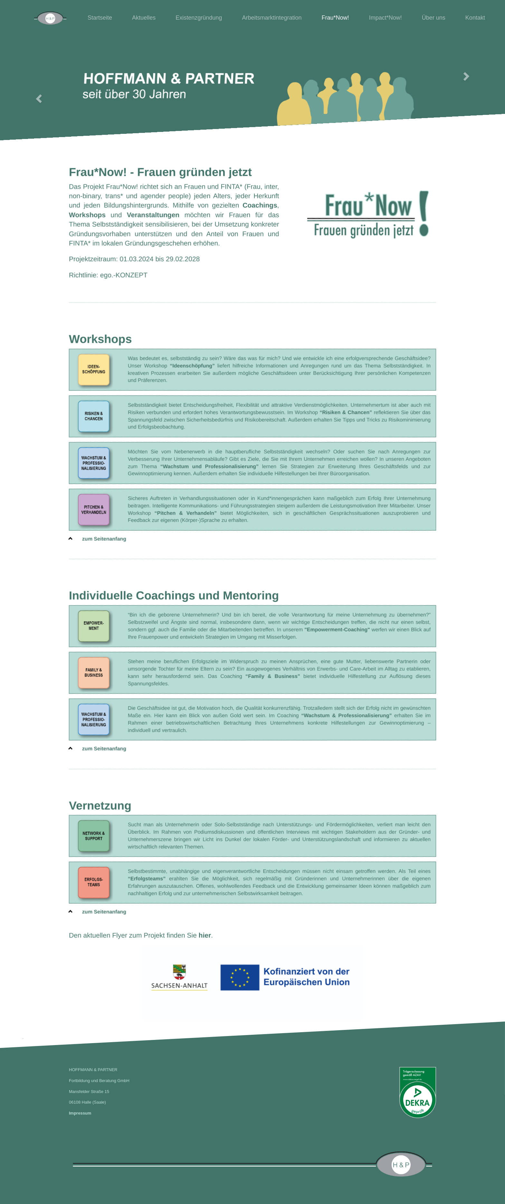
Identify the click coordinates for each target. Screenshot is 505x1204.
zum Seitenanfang (97, 538)
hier (205, 935)
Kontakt (475, 17)
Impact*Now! (385, 17)
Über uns (433, 17)
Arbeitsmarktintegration (271, 17)
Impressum (80, 1113)
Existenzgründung (199, 17)
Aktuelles (144, 17)
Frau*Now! (335, 17)
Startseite (100, 17)
